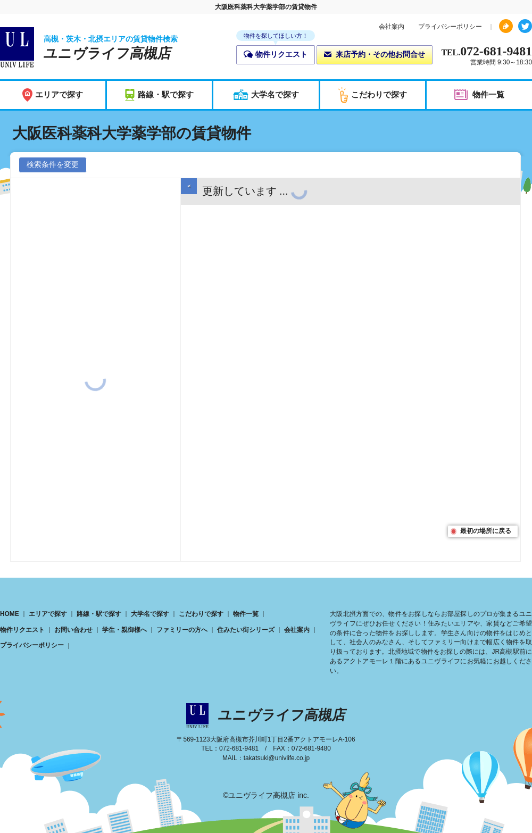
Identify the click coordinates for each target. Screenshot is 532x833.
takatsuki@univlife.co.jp (277, 758)
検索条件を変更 (53, 164)
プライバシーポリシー (450, 26)
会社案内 (391, 26)
